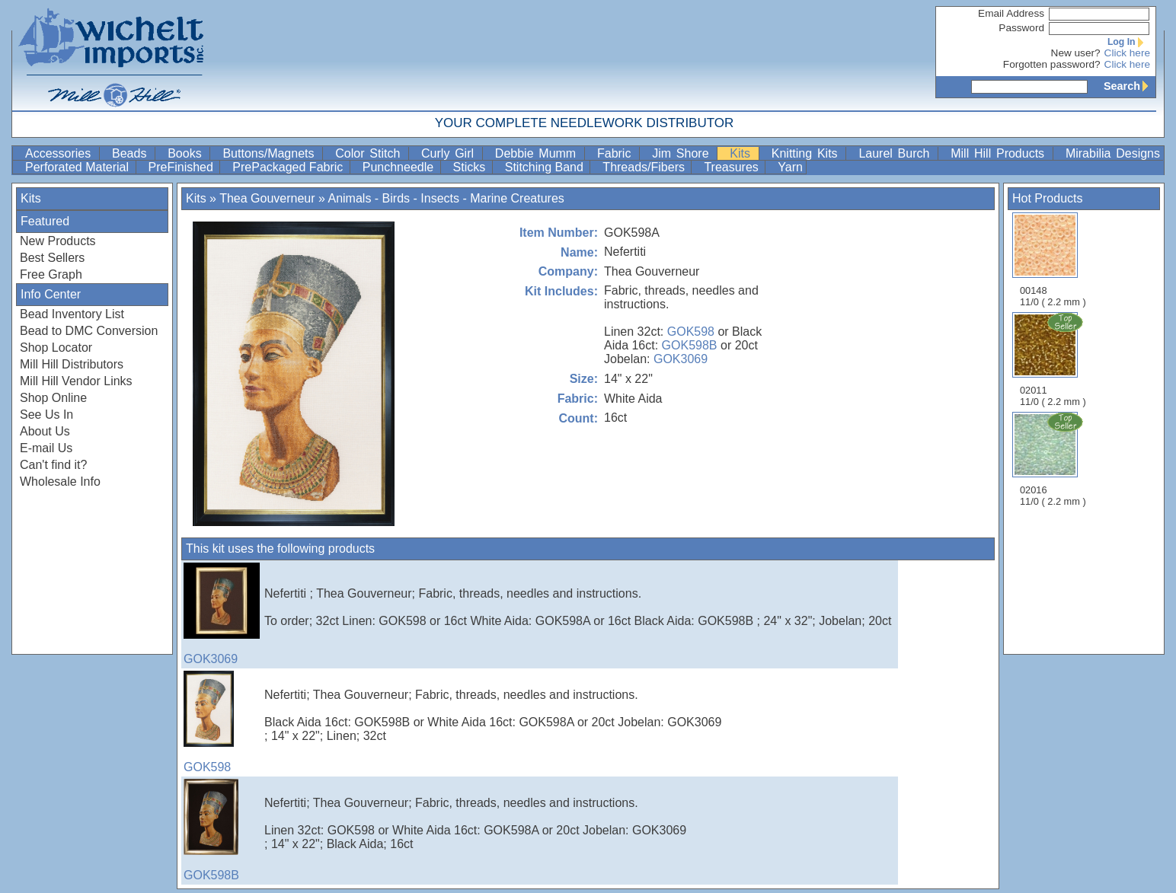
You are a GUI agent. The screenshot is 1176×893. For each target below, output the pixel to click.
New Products (58, 240)
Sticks (471, 167)
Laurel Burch (896, 153)
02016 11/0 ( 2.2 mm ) (1054, 459)
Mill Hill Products (1000, 153)
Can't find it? (53, 464)
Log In (1128, 42)
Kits (742, 153)
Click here (1127, 53)
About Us (45, 431)
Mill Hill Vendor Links (76, 381)
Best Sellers (52, 257)
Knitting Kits (807, 153)
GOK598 (690, 331)
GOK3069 (681, 358)
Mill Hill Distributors (71, 364)
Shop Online (53, 397)
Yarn (790, 167)
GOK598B (689, 345)
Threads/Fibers (645, 167)
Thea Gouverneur (267, 198)
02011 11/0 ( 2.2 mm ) (1054, 359)
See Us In (46, 414)
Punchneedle (400, 167)
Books (187, 153)
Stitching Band (546, 167)
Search (1129, 86)
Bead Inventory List (72, 314)
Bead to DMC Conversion (89, 330)
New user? (1076, 53)
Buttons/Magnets (270, 153)
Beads (132, 153)
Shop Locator (56, 347)
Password (1021, 27)
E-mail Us (46, 448)
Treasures (733, 167)
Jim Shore (683, 153)
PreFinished (183, 167)
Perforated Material (79, 167)
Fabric (616, 153)
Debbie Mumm (538, 153)
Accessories (60, 153)
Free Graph (51, 274)
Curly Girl (450, 153)
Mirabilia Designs (1113, 153)
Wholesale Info (60, 481)
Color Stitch (370, 153)
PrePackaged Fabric (289, 167)
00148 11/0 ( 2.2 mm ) (1053, 260)
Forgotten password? (1052, 64)
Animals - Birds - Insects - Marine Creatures (446, 198)
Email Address (1011, 13)
